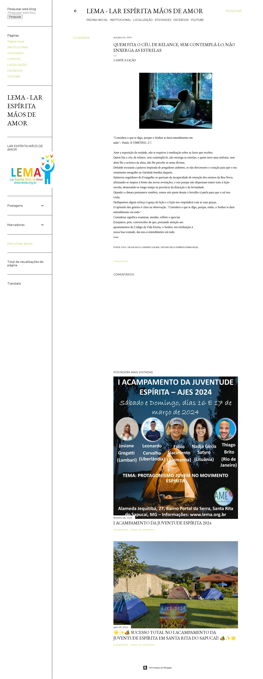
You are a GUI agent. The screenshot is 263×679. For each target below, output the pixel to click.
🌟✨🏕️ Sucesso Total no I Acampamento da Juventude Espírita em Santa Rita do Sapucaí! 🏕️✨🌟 (174, 635)
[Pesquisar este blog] (21, 13)
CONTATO (13, 59)
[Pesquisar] (234, 11)
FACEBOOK (181, 20)
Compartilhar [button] (81, 37)
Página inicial (97, 20)
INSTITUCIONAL (120, 20)
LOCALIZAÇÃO (143, 20)
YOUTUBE (197, 20)
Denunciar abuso (20, 243)
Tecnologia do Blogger (157, 667)
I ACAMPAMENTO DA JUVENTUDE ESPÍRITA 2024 (162, 523)
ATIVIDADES (163, 20)
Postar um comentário (143, 529)
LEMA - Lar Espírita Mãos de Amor (144, 11)
